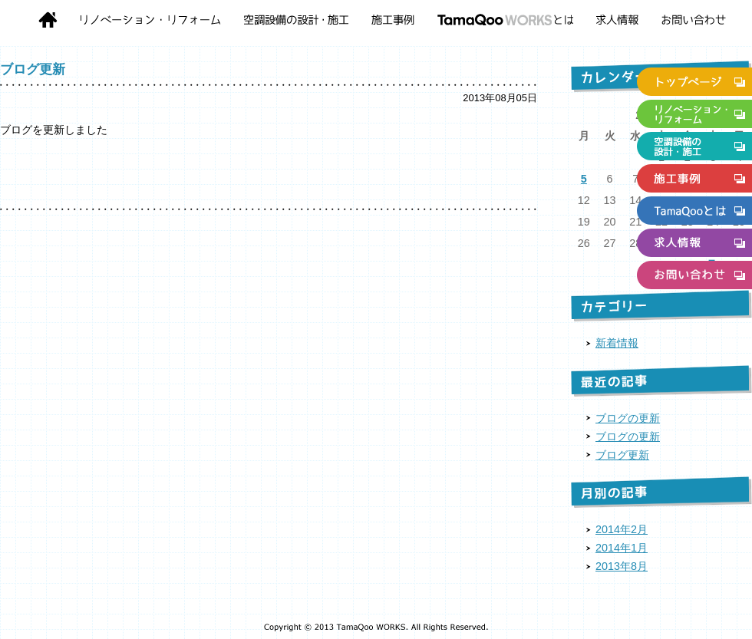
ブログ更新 (32, 69)
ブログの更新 (627, 418)
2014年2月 (621, 529)
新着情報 (616, 343)
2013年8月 (621, 566)
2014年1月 (621, 548)
